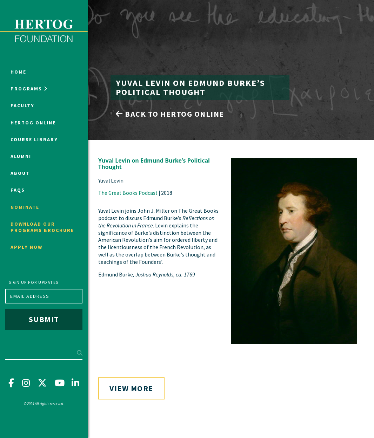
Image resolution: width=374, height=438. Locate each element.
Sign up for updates (34, 282)
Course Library (34, 139)
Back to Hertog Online (170, 114)
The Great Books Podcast (128, 193)
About (20, 173)
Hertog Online (33, 122)
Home (18, 72)
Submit (44, 319)
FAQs (18, 190)
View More (131, 388)
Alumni (21, 156)
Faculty (22, 105)
